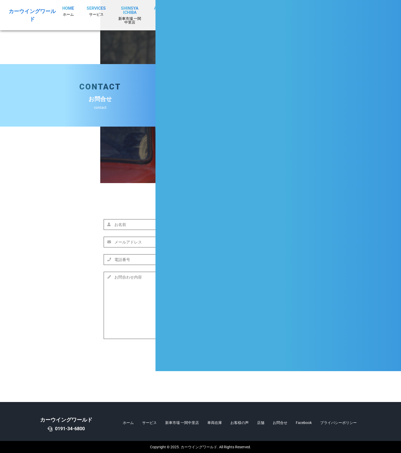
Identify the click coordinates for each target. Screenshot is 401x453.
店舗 (260, 423)
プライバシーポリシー (338, 423)
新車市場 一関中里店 (182, 423)
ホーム (128, 423)
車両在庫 (214, 423)
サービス (149, 423)
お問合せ (280, 423)
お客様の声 (239, 423)
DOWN (387, 241)
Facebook (304, 423)
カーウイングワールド (66, 420)
